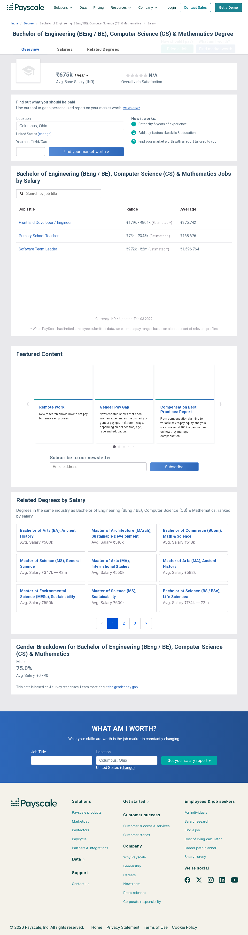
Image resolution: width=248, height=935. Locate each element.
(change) (45, 134)
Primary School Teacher (39, 236)
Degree (29, 23)
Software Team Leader (38, 249)
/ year (80, 75)
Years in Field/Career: (34, 141)
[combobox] (70, 126)
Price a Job (177, 48)
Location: (23, 118)
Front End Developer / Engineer (45, 222)
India (14, 23)
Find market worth (215, 48)
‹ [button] (27, 403)
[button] (30, 48)
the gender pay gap (123, 687)
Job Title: (39, 752)
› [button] (220, 403)
